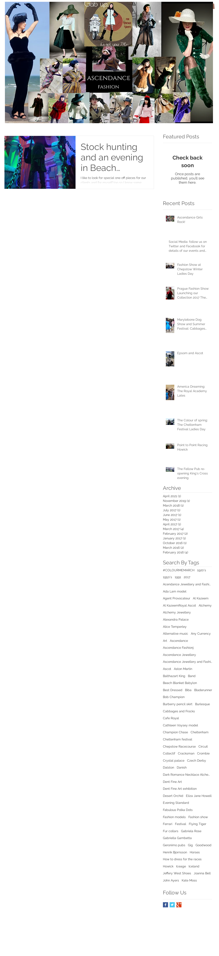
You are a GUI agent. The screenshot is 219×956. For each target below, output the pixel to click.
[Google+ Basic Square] (178, 904)
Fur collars (170, 831)
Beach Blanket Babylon (180, 683)
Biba (188, 690)
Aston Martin (183, 669)
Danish (182, 767)
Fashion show (198, 817)
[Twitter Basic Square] (172, 904)
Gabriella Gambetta (177, 838)
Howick (168, 866)
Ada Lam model (174, 591)
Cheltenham (199, 732)
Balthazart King (174, 676)
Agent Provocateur (176, 598)
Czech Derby (196, 760)
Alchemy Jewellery (177, 612)
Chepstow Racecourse (179, 746)
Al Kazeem (200, 598)
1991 (178, 577)
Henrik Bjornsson (175, 852)
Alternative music (175, 633)
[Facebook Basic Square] (165, 904)
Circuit (203, 746)
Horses (195, 852)
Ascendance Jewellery (179, 655)
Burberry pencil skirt (177, 704)
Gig (190, 845)
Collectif (169, 753)
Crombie (203, 753)
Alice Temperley (175, 626)
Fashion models (174, 817)
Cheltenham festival (177, 739)
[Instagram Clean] (213, 920)
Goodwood (203, 845)
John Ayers (171, 880)
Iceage (181, 866)
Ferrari (167, 824)
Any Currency (201, 633)
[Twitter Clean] (204, 920)
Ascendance (179, 640)
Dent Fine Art (172, 782)
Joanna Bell (202, 873)
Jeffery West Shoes (177, 873)
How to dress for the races (182, 859)
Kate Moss (189, 880)
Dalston (168, 767)
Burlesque (202, 704)
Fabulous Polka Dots (178, 810)
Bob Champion (174, 697)
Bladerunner (203, 690)
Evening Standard (176, 802)
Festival (180, 824)
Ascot (167, 669)
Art (165, 640)
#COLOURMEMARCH (178, 570)
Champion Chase (175, 732)
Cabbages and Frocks (179, 711)
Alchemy (205, 605)
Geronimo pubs (174, 845)
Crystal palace (173, 760)
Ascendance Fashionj (178, 647)
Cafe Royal (171, 718)
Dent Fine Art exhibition (180, 788)
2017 (187, 577)
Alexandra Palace (176, 619)
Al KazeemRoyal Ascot (179, 605)
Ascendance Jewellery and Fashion (187, 661)
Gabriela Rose (191, 831)
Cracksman (186, 753)
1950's (167, 577)
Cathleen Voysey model (180, 725)
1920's (201, 570)
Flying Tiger (197, 824)
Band (192, 676)
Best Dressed (172, 690)
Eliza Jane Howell (199, 796)
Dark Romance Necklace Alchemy (187, 774)
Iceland (194, 866)
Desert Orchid (173, 796)
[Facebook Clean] (195, 920)
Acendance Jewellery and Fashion (187, 584)
